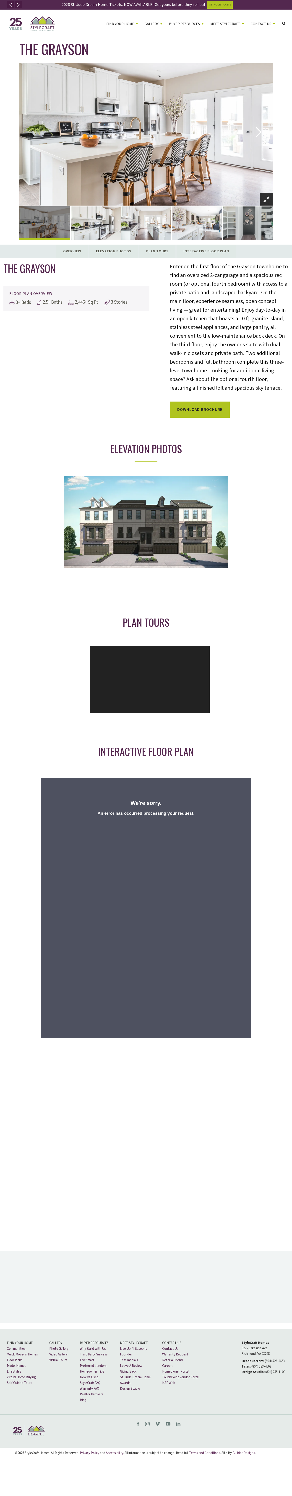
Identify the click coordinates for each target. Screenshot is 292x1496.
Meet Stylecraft (134, 1343)
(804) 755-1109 (275, 1372)
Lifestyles (14, 1371)
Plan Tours (157, 251)
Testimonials (129, 1360)
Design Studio (130, 1388)
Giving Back (128, 1371)
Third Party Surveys (94, 1354)
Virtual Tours (58, 1360)
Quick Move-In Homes (22, 1354)
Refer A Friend (172, 1360)
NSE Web (168, 1383)
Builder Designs (243, 1453)
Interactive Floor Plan (206, 251)
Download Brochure (199, 410)
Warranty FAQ (89, 1388)
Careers (167, 1365)
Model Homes (16, 1365)
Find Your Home (20, 1343)
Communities (16, 1348)
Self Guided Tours (19, 1383)
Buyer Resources (94, 1343)
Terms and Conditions (204, 1453)
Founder (126, 1354)
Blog (83, 1400)
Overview (72, 251)
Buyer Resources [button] (184, 23)
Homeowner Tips (92, 1371)
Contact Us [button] (261, 23)
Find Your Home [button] (120, 23)
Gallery (55, 1343)
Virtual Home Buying (21, 1377)
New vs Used (89, 1377)
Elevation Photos (113, 251)
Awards (125, 1383)
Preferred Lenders (93, 1365)
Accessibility (114, 1453)
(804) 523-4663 (275, 1361)
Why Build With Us (93, 1348)
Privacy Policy (89, 1453)
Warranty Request (175, 1354)
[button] (10, 4)
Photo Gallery (58, 1348)
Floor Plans (15, 1360)
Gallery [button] (152, 23)
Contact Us (171, 1343)
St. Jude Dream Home (135, 1377)
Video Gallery (58, 1354)
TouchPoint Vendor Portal (180, 1377)
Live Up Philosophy (133, 1348)
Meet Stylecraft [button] (225, 23)
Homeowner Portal (175, 1371)
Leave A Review (131, 1365)
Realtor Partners (91, 1394)
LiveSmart (87, 1360)
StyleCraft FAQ (90, 1383)
